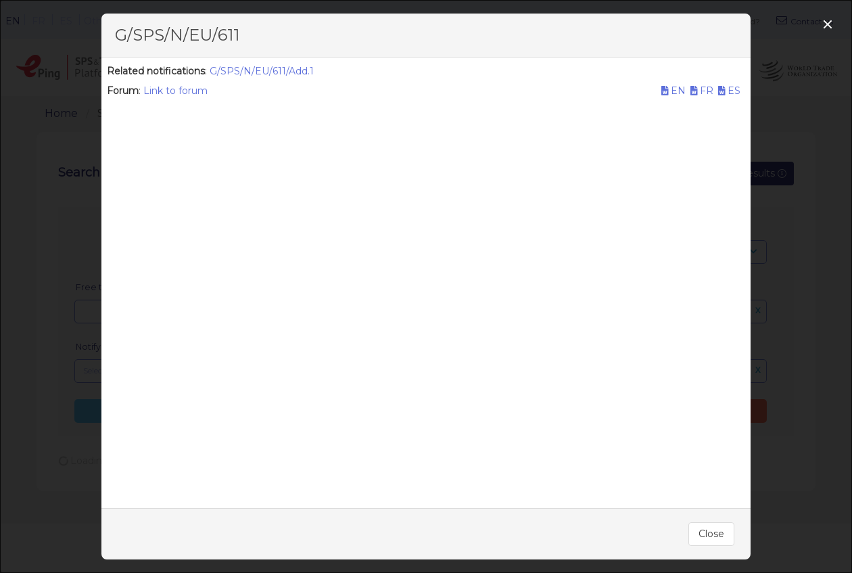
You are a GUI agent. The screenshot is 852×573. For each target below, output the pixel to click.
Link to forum (175, 91)
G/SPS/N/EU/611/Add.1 (262, 71)
